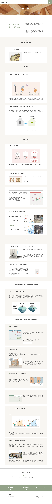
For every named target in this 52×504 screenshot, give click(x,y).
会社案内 (43, 496)
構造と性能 (25, 477)
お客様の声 (37, 497)
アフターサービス (37, 477)
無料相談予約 (43, 495)
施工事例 (37, 496)
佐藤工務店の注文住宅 (14, 477)
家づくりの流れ (31, 477)
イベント (37, 495)
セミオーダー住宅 (20, 477)
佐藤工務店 (4, 2)
